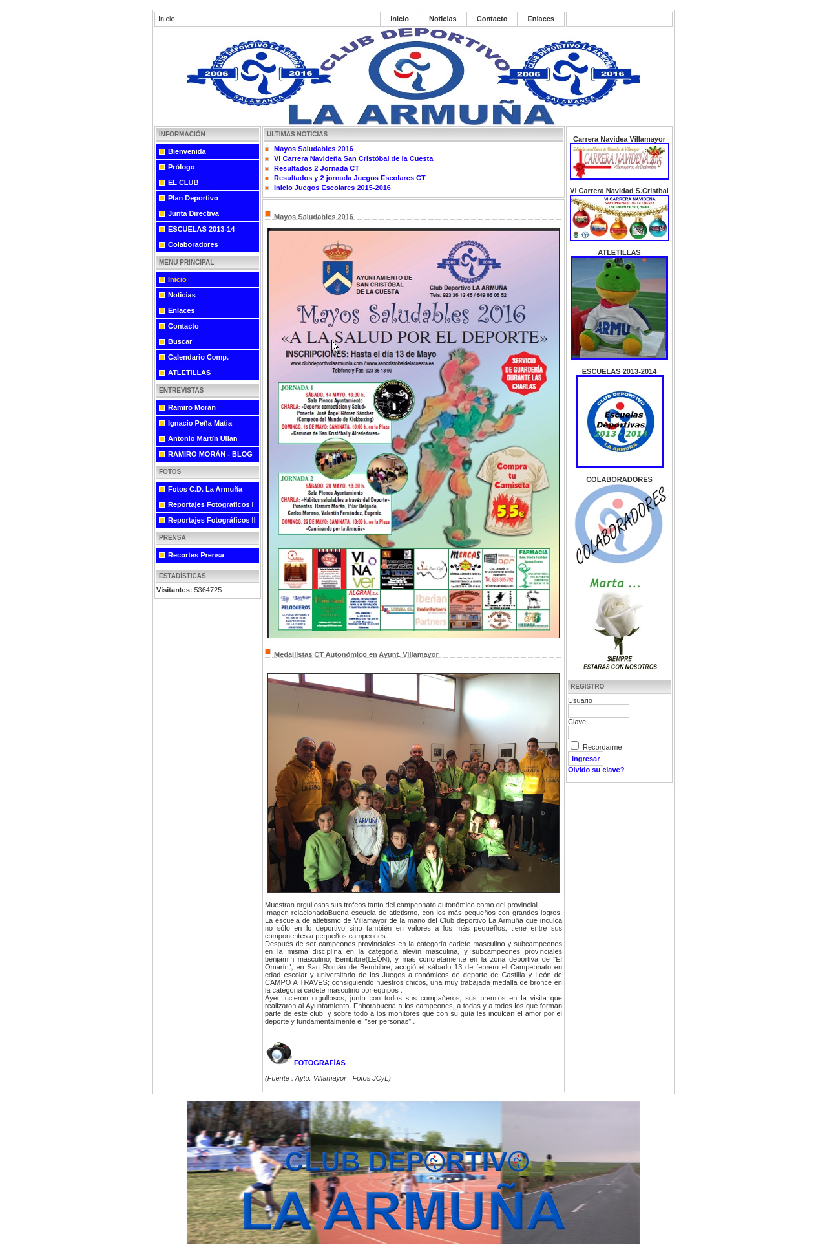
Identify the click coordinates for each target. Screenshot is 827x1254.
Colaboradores (193, 244)
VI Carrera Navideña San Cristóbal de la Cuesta (353, 158)
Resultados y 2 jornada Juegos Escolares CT (350, 178)
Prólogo (181, 167)
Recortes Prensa (196, 555)
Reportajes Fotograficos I (211, 504)
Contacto (492, 19)
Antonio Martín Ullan (203, 438)
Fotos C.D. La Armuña (205, 489)
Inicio (399, 19)
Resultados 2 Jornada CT (316, 168)
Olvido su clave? (596, 769)
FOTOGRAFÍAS (305, 1062)
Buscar (180, 341)
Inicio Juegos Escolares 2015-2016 (332, 187)
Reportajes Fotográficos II (212, 520)
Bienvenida (187, 151)
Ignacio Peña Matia (200, 423)
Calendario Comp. (198, 357)
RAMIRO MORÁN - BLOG (210, 454)
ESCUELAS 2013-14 (201, 229)
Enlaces (540, 19)
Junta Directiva (193, 213)
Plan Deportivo (193, 198)
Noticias (443, 19)
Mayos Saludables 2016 (313, 149)
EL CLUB (183, 182)
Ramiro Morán (192, 407)
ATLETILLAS (189, 372)
